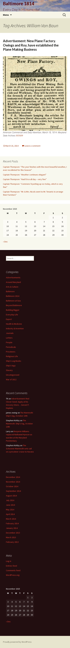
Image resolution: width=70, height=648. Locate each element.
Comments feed (13, 570)
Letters (9, 337)
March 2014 (11, 518)
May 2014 (10, 509)
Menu (6, 14)
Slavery (9, 370)
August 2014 (11, 495)
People (9, 342)
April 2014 (10, 514)
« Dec (5, 241)
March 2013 (11, 537)
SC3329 (19, 135)
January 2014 (12, 528)
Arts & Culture (12, 286)
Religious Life (12, 356)
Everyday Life (12, 314)
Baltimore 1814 (12, 296)
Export (9, 319)
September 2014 (13, 491)
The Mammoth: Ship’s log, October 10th (19, 423)
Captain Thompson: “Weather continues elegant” (24, 174)
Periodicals (11, 347)
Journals (10, 333)
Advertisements (13, 277)
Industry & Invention (15, 328)
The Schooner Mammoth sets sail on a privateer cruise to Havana (20, 448)
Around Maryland (13, 282)
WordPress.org (13, 575)
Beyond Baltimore (14, 305)
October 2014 (12, 486)
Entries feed (11, 565)
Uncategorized (12, 374)
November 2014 (13, 481)
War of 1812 (11, 379)
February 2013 (12, 542)
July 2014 (10, 500)
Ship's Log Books (13, 361)
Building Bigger (12, 310)
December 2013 (13, 532)
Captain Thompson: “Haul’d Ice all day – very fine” (25, 179)
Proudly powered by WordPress (17, 642)
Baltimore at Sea (13, 300)
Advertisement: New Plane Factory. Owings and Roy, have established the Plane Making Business (31, 45)
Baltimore (10, 291)
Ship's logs (11, 365)
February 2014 (12, 523)
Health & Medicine (14, 324)
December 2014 (13, 477)
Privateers (10, 351)
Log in (8, 561)
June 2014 (10, 505)
